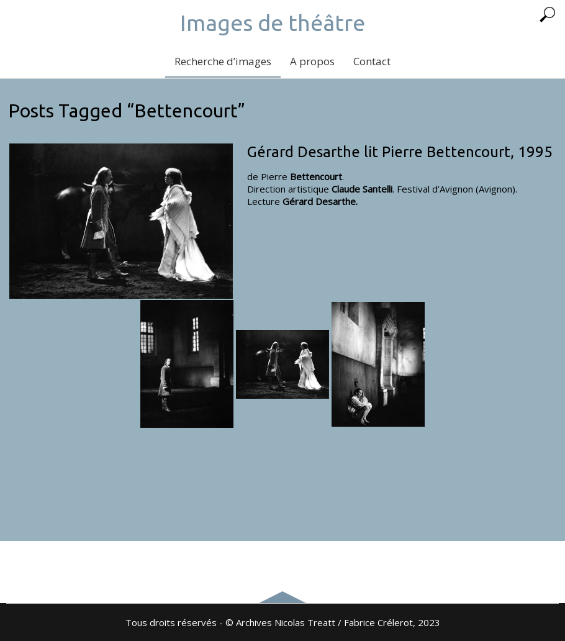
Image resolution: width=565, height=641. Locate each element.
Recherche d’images (222, 61)
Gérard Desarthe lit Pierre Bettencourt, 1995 (400, 151)
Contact (372, 61)
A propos (312, 61)
